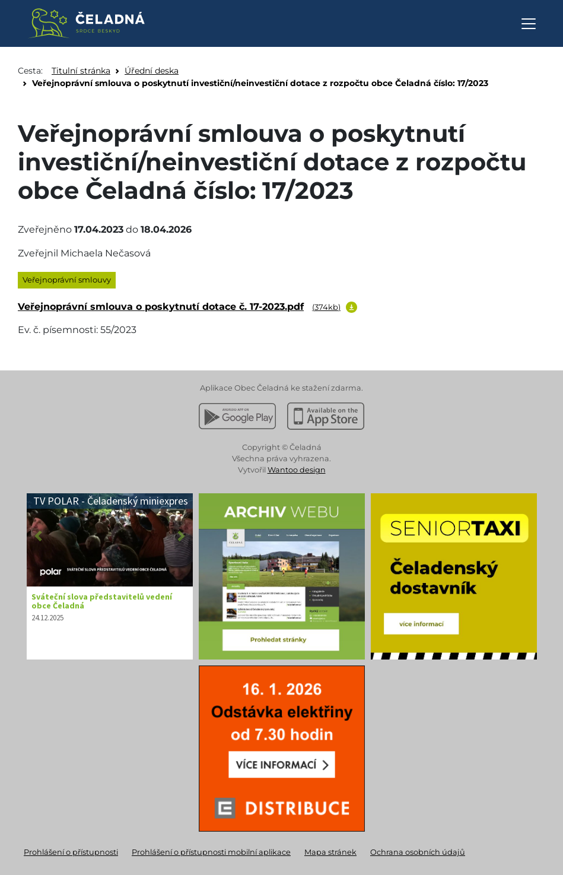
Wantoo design (297, 469)
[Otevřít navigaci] (528, 24)
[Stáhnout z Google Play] (237, 416)
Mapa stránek (330, 852)
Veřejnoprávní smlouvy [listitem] (67, 279)
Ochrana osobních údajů (417, 852)
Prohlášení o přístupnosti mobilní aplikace (211, 852)
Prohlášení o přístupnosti (71, 852)
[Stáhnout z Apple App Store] (325, 416)
